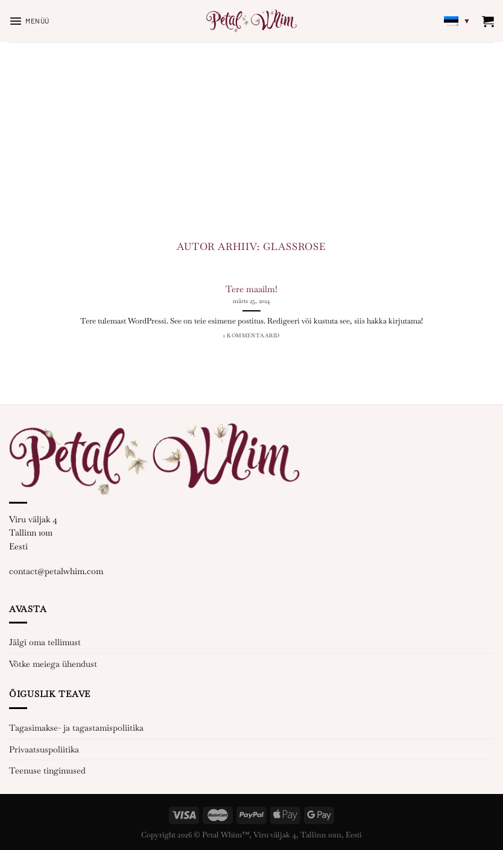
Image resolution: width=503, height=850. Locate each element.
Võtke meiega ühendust (53, 663)
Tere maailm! (251, 289)
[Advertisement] (251, 132)
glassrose (294, 246)
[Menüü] (29, 21)
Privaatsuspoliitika (44, 749)
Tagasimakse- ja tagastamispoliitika (76, 727)
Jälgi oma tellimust (45, 642)
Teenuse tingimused (47, 770)
